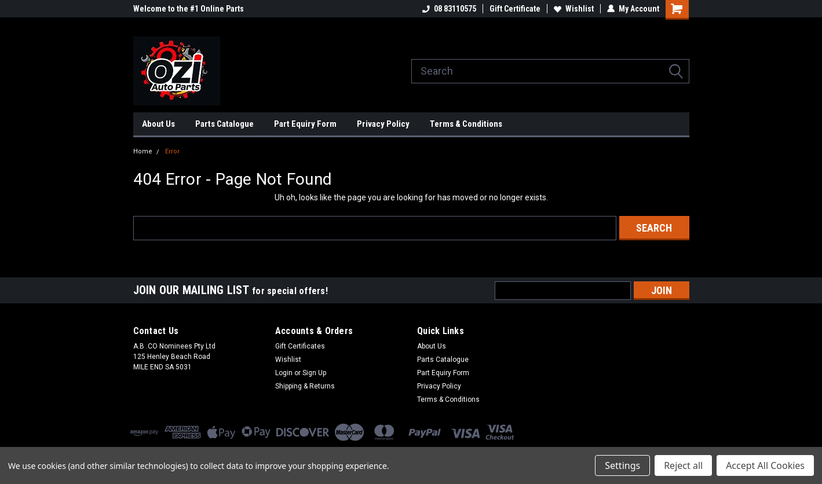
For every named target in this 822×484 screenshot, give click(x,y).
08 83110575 (449, 8)
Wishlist (574, 8)
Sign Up (314, 373)
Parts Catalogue (224, 124)
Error (172, 151)
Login (284, 373)
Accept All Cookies (765, 465)
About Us (158, 124)
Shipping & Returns (305, 386)
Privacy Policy (383, 124)
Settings (622, 465)
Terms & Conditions (466, 124)
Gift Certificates (300, 346)
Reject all (683, 465)
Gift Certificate (514, 8)
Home (142, 151)
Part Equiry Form (305, 124)
